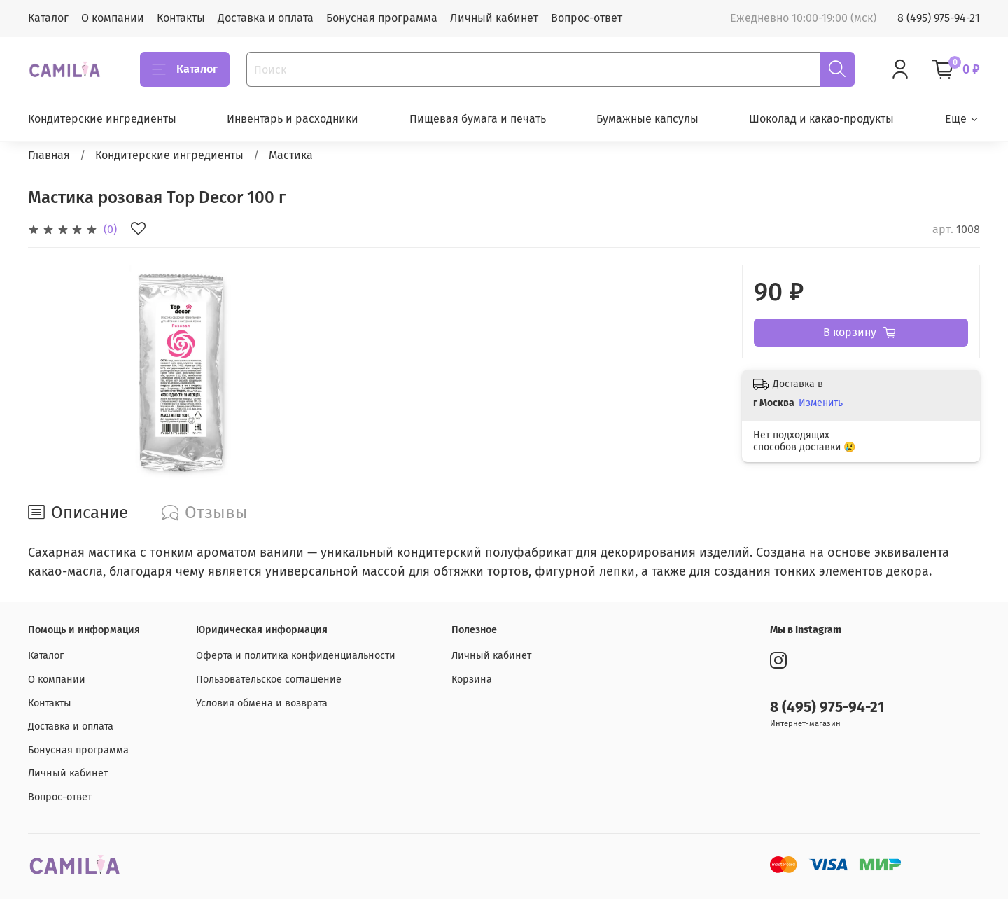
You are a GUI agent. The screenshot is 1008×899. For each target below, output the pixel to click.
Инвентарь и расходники (292, 118)
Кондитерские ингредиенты (102, 118)
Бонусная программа (382, 18)
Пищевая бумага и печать (478, 118)
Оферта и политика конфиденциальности (296, 656)
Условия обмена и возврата (262, 703)
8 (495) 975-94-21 (938, 18)
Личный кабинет (494, 18)
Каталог (48, 18)
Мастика (291, 155)
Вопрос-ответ (586, 18)
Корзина (471, 679)
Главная (49, 155)
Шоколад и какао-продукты (821, 118)
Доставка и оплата (266, 18)
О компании (112, 18)
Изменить (821, 403)
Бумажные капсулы (647, 118)
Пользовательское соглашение (269, 679)
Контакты (181, 18)
